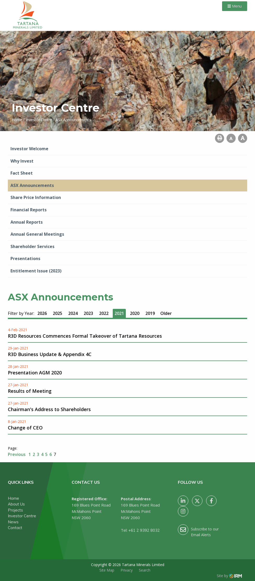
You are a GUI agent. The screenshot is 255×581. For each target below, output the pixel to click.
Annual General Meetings (37, 234)
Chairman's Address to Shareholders (49, 409)
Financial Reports (28, 210)
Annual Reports (26, 222)
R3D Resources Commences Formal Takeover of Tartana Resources (85, 336)
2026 (42, 313)
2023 (88, 313)
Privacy (127, 570)
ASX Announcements (32, 185)
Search (144, 570)
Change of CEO (25, 427)
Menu (235, 6)
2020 (134, 313)
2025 (57, 313)
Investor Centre (22, 515)
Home (13, 498)
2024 (73, 313)
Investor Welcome (29, 149)
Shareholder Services (32, 246)
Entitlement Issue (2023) (35, 271)
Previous (17, 454)
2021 (119, 313)
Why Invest (21, 161)
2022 (104, 313)
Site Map (106, 570)
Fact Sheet (21, 173)
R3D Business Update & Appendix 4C (50, 354)
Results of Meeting (30, 391)
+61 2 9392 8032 (144, 530)
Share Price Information (35, 197)
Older (166, 313)
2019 (150, 313)
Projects (15, 510)
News (13, 521)
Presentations (25, 258)
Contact (15, 527)
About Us (16, 504)
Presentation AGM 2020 (35, 372)
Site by (229, 575)
